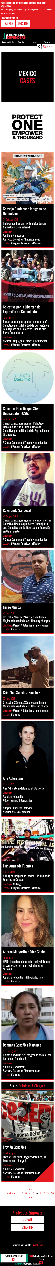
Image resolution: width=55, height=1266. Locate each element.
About (34, 42)
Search (47, 42)
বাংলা (50, 46)
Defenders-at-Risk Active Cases (41, 1258)
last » (31, 1197)
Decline (23, 23)
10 (52, 1193)
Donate (21, 42)
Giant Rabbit (37, 1245)
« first (29, 1189)
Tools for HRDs (8, 42)
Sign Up (27, 1227)
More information (10, 17)
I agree (8, 23)
